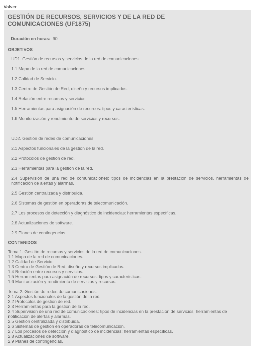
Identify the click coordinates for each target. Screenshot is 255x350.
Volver (10, 6)
